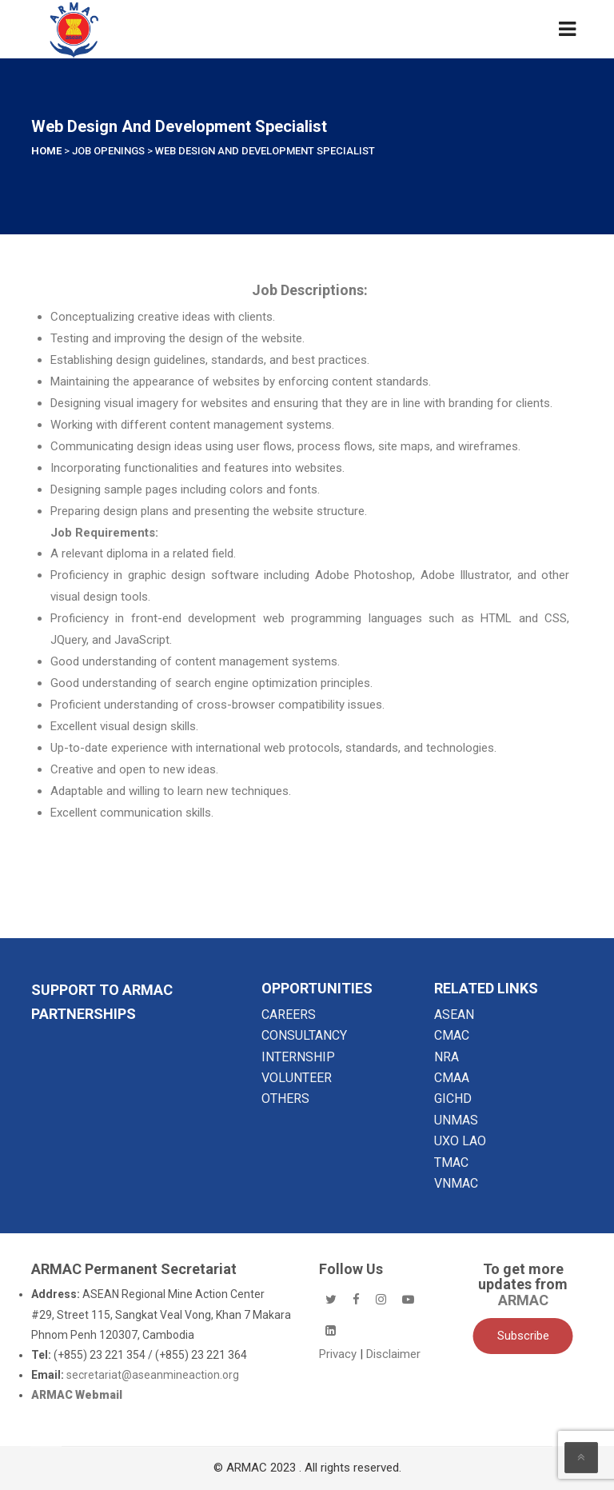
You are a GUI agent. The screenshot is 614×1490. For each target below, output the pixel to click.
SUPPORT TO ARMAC (102, 989)
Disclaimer (393, 1354)
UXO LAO (460, 1140)
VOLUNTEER (296, 1077)
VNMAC (456, 1183)
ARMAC (523, 1300)
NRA (446, 1057)
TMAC (451, 1162)
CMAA (451, 1077)
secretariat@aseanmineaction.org (152, 1374)
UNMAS (456, 1120)
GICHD (453, 1098)
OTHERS (285, 1098)
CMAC (451, 1035)
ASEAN (454, 1014)
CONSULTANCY (304, 1035)
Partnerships (83, 1013)
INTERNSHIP (298, 1057)
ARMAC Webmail (76, 1394)
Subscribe (523, 1335)
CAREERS (288, 1014)
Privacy (339, 1354)
